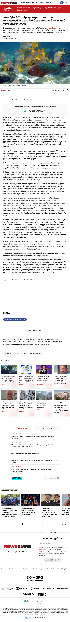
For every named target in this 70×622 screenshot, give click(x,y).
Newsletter (16, 344)
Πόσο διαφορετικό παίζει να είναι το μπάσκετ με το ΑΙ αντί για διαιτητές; (29, 511)
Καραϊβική (52, 28)
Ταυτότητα (3, 569)
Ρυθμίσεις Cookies (50, 569)
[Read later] (67, 90)
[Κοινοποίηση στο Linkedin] (23, 99)
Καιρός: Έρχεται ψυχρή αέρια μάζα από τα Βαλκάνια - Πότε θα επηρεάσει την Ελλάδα (8, 379)
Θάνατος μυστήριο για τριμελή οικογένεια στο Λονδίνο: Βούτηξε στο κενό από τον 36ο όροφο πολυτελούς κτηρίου (26, 405)
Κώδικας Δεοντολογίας (37, 569)
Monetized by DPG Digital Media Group (40, 601)
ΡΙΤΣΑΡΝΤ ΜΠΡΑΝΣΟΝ (35, 353)
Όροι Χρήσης (12, 569)
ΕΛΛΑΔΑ (34, 2)
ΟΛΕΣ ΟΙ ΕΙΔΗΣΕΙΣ (26, 2)
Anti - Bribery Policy (63, 569)
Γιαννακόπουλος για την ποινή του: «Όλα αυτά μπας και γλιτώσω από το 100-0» (34, 461)
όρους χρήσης (42, 549)
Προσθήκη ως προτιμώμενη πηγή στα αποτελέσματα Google (34, 110)
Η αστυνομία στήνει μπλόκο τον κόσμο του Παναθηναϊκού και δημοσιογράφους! (31, 470)
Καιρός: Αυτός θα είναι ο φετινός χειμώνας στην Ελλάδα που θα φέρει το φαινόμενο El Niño (26, 379)
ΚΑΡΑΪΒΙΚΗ (8, 353)
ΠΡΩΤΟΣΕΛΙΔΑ (49, 2)
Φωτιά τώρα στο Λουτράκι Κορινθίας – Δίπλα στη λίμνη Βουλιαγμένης (39, 9)
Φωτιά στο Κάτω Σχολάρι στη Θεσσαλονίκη (25, 454)
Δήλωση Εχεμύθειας (23, 569)
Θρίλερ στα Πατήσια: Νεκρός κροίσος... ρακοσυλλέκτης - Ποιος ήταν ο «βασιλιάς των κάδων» (8, 405)
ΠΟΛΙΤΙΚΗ (41, 2)
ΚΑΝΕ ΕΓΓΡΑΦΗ (52, 560)
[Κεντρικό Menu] (67, 2)
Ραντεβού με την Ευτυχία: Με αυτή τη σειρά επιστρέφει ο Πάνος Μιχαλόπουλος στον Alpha (49, 512)
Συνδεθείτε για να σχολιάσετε (15, 319)
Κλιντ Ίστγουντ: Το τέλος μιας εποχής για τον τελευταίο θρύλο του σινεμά (43, 379)
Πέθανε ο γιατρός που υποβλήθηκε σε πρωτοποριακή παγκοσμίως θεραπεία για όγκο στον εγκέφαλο (61, 380)
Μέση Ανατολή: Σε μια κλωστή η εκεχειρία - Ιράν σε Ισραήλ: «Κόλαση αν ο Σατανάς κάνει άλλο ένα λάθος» (34, 446)
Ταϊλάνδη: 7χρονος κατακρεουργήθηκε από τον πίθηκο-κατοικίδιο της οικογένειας (34, 437)
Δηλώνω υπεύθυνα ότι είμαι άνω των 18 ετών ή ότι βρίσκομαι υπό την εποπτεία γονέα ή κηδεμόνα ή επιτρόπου (52, 553)
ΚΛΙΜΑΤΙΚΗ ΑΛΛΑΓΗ (20, 353)
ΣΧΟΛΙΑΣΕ (55, 90)
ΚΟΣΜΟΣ (3, 90)
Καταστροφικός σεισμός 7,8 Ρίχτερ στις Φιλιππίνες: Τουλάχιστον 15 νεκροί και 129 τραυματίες (10, 512)
